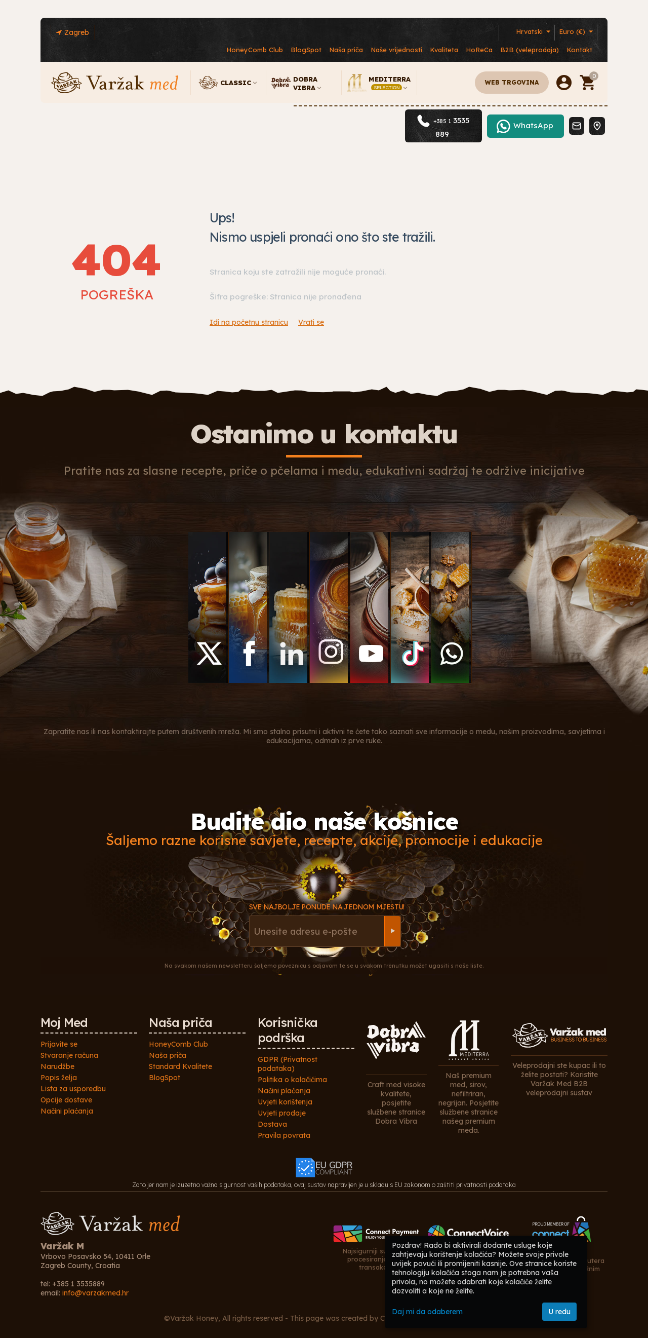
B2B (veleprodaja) (529, 50)
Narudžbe (57, 1066)
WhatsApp (533, 139)
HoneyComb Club (254, 50)
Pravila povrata (284, 1135)
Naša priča (346, 50)
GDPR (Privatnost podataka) (287, 1064)
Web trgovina (512, 82)
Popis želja (58, 1077)
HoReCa (479, 50)
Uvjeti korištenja (285, 1101)
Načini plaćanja (66, 1111)
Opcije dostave (66, 1099)
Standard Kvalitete (180, 1066)
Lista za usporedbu (73, 1088)
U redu (559, 1311)
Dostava (272, 1124)
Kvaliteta (444, 50)
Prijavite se (58, 1044)
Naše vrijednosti (396, 50)
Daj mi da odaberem (427, 1311)
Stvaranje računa (69, 1055)
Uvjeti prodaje (282, 1113)
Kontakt (579, 50)
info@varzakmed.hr (95, 1292)
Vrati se (311, 322)
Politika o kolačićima (292, 1079)
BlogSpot (306, 50)
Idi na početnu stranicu (249, 322)
